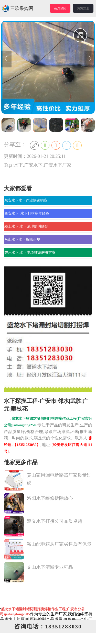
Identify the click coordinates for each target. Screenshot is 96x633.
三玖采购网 (17, 8)
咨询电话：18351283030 (48, 626)
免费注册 (83, 8)
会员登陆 (60, 8)
